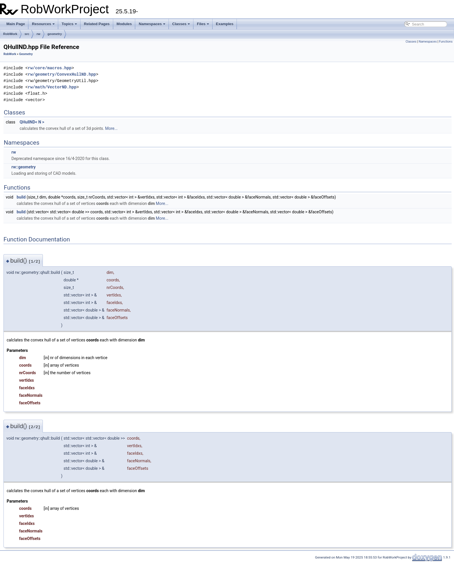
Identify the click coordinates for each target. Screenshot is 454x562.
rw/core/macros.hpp (50, 68)
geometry (54, 34)
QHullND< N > (32, 122)
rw (38, 34)
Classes (181, 24)
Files (203, 24)
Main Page (15, 24)
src (27, 34)
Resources (43, 24)
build (21, 197)
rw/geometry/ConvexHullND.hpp (62, 74)
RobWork (10, 34)
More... (111, 128)
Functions (446, 41)
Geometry (26, 54)
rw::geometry (23, 167)
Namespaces (152, 24)
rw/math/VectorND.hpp (52, 87)
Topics (69, 24)
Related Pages (97, 24)
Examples (225, 24)
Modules (124, 24)
